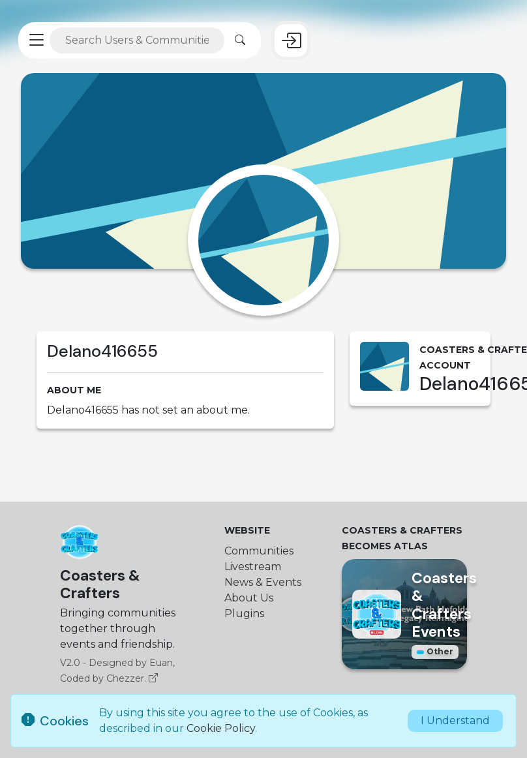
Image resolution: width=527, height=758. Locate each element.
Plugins (244, 613)
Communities (259, 551)
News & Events (262, 582)
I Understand (455, 720)
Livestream (252, 566)
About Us (248, 598)
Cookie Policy (221, 728)
